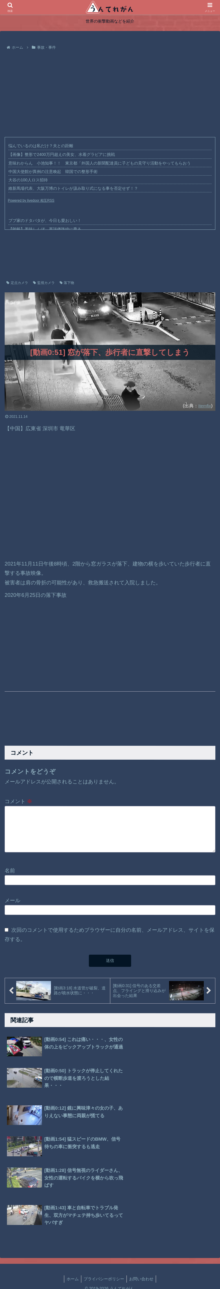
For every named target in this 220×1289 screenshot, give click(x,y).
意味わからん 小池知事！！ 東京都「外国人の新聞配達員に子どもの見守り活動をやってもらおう (99, 163)
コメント (18, 801)
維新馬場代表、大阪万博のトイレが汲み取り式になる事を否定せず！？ (73, 188)
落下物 (67, 283)
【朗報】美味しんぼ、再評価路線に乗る (44, 229)
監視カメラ (44, 283)
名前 (10, 873)
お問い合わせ (141, 1188)
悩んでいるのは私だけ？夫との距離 (40, 145)
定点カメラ (17, 283)
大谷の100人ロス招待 (27, 180)
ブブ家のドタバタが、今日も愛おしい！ (44, 220)
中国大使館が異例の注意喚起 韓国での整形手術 (53, 171)
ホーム (73, 1188)
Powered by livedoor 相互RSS (31, 200)
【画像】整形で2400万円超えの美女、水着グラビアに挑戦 (61, 154)
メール (12, 903)
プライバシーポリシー (104, 1188)
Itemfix (204, 405)
